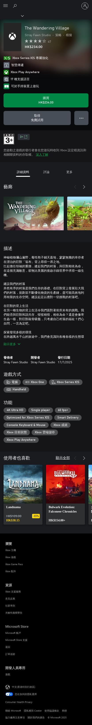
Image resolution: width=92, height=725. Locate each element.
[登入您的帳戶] (85, 6)
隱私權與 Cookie (33, 710)
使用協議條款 (51, 710)
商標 (64, 710)
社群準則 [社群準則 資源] (10, 605)
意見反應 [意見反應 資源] (10, 598)
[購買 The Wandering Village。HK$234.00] (46, 100)
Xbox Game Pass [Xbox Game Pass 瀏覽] (14, 564)
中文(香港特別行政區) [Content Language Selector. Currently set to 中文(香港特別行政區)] (23, 686)
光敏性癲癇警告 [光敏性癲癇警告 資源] (13, 612)
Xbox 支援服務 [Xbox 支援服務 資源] (13, 591)
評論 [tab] (46, 172)
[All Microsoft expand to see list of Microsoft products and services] (5, 6)
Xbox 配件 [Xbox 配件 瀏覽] (10, 571)
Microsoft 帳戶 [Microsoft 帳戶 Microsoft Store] (13, 632)
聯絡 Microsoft (13, 710)
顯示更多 (12, 344)
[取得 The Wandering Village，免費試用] (37, 118)
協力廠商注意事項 (15, 717)
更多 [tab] (69, 172)
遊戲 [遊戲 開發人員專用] (7, 674)
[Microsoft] (46, 3)
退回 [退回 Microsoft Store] (7, 647)
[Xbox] (11, 15)
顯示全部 (63, 457)
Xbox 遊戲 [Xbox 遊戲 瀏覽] (10, 557)
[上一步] (75, 187)
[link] (23, 495)
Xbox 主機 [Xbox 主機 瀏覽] (10, 550)
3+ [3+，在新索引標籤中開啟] (23, 137)
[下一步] (84, 187)
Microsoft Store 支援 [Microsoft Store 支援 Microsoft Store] (16, 639)
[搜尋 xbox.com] (15, 5)
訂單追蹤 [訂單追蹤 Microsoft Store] (10, 654)
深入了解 (42, 154)
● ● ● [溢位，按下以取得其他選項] (81, 118)
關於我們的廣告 (36, 717)
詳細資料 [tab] (23, 172)
